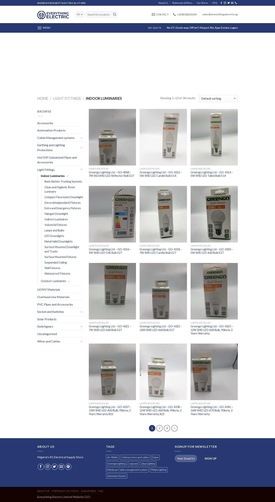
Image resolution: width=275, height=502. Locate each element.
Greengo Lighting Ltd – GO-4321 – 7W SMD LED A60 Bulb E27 (110, 328)
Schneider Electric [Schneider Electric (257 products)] (116, 476)
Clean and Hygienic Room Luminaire (59, 189)
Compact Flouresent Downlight (63, 197)
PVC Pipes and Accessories (55, 304)
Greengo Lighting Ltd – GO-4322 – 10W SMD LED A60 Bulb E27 (161, 328)
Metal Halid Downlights (58, 241)
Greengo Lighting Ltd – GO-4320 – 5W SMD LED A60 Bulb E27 (212, 251)
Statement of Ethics (182, 2)
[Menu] (44, 27)
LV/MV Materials (48, 289)
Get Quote (154, 28)
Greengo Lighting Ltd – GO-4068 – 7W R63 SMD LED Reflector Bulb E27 (111, 174)
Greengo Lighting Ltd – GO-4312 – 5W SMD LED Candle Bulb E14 (161, 174)
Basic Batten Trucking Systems (63, 181)
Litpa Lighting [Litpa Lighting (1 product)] (148, 463)
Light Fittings (67, 98)
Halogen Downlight (56, 213)
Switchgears (45, 326)
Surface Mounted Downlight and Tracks (61, 249)
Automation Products (51, 130)
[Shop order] (218, 98)
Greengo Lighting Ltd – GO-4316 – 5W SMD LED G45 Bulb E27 (110, 251)
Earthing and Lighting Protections (51, 147)
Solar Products (47, 319)
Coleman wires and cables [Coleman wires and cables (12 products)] (135, 457)
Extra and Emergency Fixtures (62, 208)
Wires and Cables (48, 341)
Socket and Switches (50, 311)
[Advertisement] (137, 61)
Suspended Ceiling (55, 262)
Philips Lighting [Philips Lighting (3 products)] (159, 469)
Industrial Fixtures (55, 224)
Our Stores (202, 2)
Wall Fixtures (52, 268)
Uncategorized (47, 334)
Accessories (45, 123)
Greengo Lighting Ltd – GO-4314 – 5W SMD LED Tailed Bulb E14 (212, 174)
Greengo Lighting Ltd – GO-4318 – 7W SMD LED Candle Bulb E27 (161, 251)
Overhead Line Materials (53, 297)
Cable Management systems (55, 137)
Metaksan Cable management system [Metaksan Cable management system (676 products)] (127, 469)
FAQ (214, 2)
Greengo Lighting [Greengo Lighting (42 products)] (116, 463)
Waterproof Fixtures (57, 273)
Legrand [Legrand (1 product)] (133, 463)
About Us (163, 2)
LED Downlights (54, 236)
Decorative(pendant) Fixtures (62, 202)
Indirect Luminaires (56, 219)
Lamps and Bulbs (54, 230)
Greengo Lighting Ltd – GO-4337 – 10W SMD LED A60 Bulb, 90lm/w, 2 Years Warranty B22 (110, 410)
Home (42, 98)
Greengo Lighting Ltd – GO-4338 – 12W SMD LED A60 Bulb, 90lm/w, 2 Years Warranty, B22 (161, 410)
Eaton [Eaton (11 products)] (155, 457)
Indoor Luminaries (53, 176)
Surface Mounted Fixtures (60, 257)
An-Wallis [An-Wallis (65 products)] (112, 457)
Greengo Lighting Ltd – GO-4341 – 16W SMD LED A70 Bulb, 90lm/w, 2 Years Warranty (212, 410)
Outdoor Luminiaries (53, 281)
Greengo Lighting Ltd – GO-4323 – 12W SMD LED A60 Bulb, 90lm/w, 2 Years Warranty (212, 330)
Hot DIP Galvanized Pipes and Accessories (57, 160)
